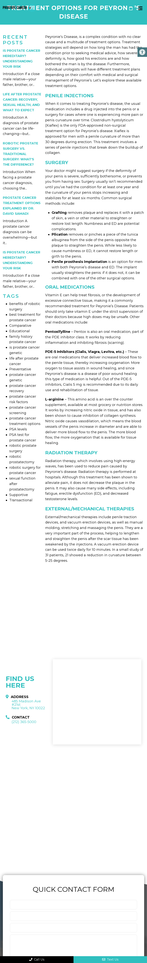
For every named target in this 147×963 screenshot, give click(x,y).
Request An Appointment (131, 8)
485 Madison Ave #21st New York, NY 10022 (28, 705)
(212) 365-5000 (122, 8)
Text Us (110, 959)
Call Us (36, 959)
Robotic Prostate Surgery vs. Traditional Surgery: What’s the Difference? (20, 153)
